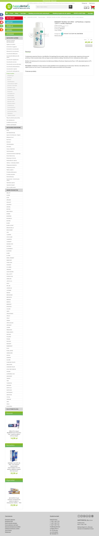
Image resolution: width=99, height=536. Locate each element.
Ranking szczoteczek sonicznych (39, 13)
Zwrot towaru (8, 530)
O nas (11, 13)
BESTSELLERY (11, 18)
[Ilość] (88, 39)
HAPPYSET (10, 22)
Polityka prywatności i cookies (12, 528)
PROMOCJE (10, 26)
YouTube (23, 13)
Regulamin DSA (9, 521)
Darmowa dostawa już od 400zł (12, 526)
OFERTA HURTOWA (79, 13)
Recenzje (28, 52)
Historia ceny (58, 35)
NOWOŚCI (9, 30)
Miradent (62, 28)
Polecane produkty (31, 72)
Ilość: (85, 39)
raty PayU (15, 525)
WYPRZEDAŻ (10, 34)
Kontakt (90, 13)
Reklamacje (8, 532)
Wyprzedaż (10, 480)
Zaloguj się (84, 3)
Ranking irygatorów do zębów (62, 13)
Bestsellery (10, 445)
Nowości (9, 413)
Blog (16, 13)
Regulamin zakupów (10, 519)
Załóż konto (92, 3)
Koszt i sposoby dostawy (11, 523)
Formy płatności (9, 525)
